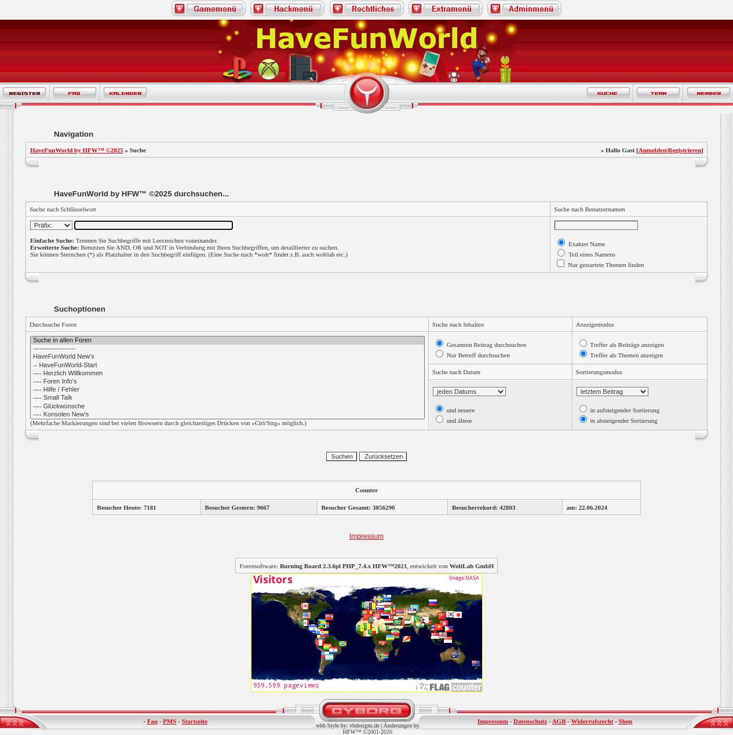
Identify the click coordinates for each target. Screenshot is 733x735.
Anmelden (652, 150)
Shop (626, 721)
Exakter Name (586, 243)
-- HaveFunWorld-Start (227, 365)
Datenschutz (530, 721)
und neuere (460, 410)
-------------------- (227, 349)
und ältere (458, 420)
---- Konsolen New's (227, 415)
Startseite (195, 721)
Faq (152, 721)
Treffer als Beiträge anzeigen (626, 344)
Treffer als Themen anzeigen (626, 355)
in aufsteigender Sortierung (624, 410)
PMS (169, 721)
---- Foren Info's (227, 382)
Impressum (366, 536)
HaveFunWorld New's (227, 357)
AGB (559, 721)
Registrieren (684, 150)
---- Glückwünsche (227, 407)
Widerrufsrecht (592, 721)
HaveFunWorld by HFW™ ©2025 (76, 150)
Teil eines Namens (591, 254)
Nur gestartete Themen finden (605, 264)
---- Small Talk (227, 398)
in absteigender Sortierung (623, 420)
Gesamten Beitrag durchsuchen (485, 344)
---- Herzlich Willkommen (227, 374)
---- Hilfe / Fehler (227, 390)
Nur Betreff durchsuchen (477, 355)
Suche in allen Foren (227, 341)
